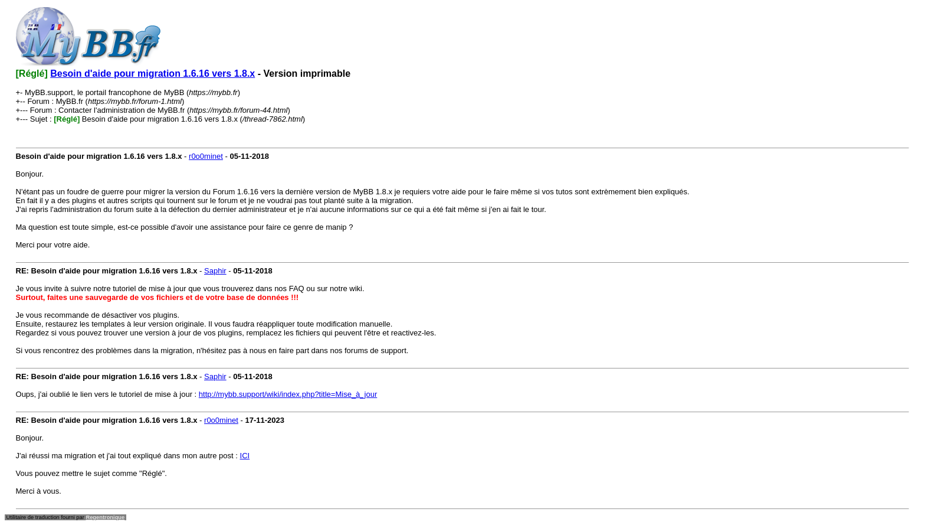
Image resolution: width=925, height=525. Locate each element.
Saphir (215, 270)
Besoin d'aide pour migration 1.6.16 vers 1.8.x (152, 74)
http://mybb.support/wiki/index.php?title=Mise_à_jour (288, 394)
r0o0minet (206, 156)
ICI (245, 455)
